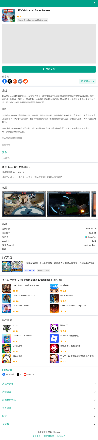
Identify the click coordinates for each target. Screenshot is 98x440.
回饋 (4, 249)
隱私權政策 (49, 436)
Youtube (30, 374)
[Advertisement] (49, 44)
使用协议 (37, 436)
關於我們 (61, 436)
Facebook (10, 374)
